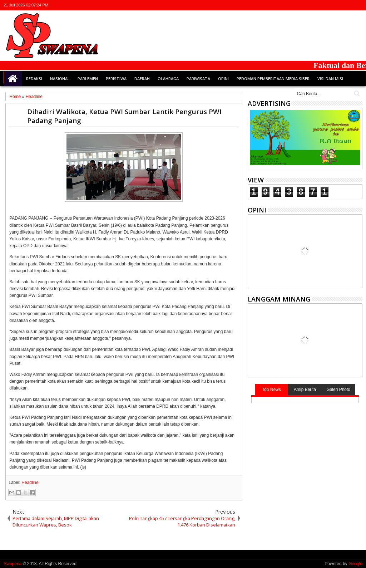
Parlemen (88, 78)
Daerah (142, 78)
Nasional (60, 78)
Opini (223, 78)
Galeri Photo (338, 389)
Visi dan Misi (330, 78)
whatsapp (357, 5)
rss (348, 5)
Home (13, 78)
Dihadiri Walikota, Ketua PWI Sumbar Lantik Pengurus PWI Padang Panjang (124, 116)
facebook (330, 5)
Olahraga (168, 78)
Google (355, 563)
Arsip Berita (305, 389)
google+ (339, 5)
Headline (29, 482)
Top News (271, 389)
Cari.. (356, 93)
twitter (320, 5)
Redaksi (34, 78)
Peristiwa (116, 78)
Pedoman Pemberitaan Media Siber (273, 78)
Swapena (12, 563)
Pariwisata (198, 78)
